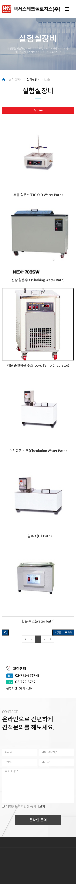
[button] (5, 633)
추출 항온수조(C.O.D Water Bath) (38, 195)
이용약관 (7, 842)
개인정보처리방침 (26, 842)
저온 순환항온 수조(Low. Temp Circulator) (38, 365)
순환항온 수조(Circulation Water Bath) (38, 451)
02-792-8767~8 (27, 675)
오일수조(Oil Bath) (38, 536)
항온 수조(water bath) (38, 621)
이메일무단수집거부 (50, 842)
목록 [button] (68, 632)
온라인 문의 (38, 820)
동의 (19, 806)
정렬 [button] (58, 632)
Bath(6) (38, 110)
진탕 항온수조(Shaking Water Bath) (38, 280)
